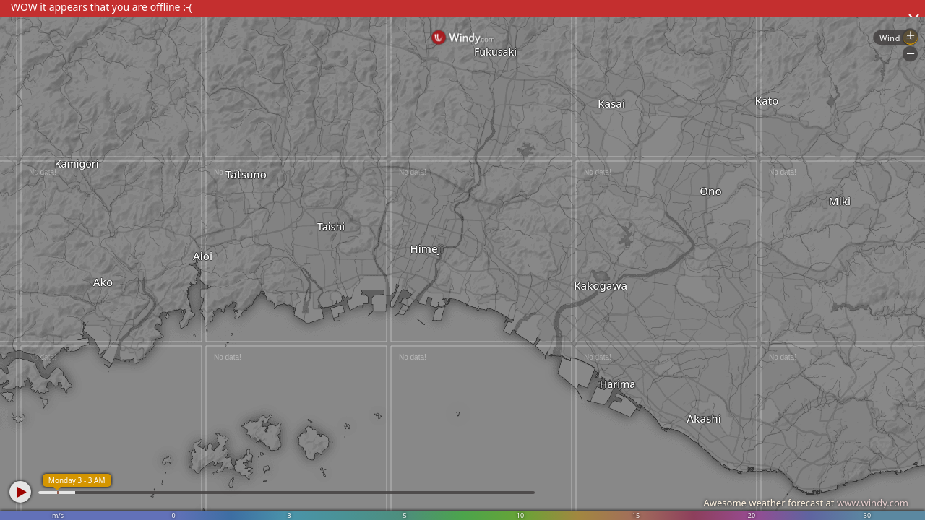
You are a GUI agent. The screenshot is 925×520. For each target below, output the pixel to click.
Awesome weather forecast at (805, 502)
